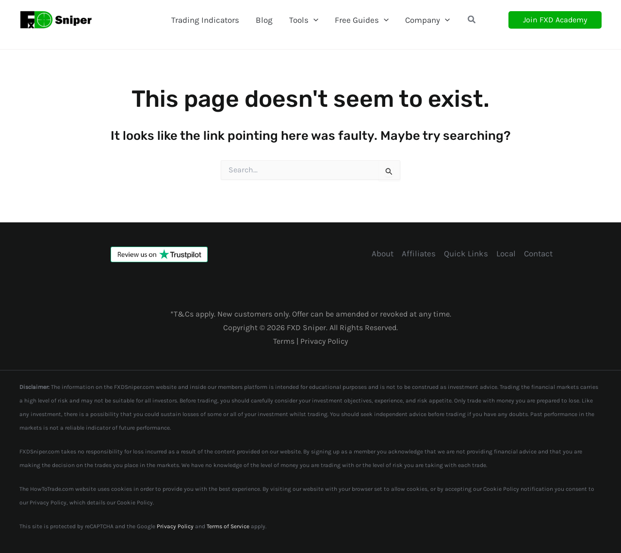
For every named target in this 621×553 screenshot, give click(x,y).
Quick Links (466, 253)
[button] (472, 20)
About (382, 253)
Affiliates (419, 253)
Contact (538, 253)
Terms (284, 341)
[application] (313, 19)
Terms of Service (228, 526)
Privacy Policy (324, 341)
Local (506, 253)
